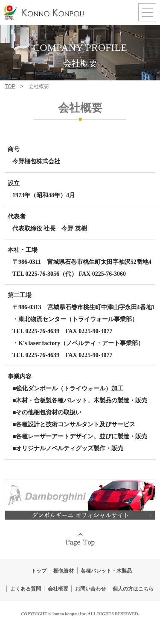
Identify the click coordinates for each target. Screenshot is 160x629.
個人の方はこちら (133, 589)
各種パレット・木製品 (106, 571)
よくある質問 (25, 589)
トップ (39, 571)
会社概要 (58, 589)
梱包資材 (63, 571)
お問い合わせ (90, 589)
